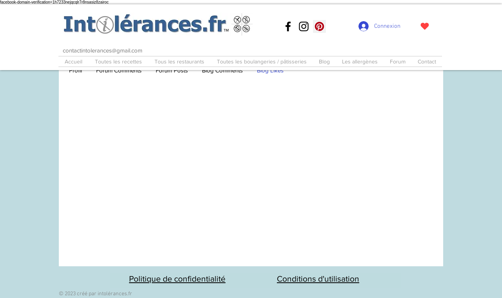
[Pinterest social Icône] (319, 26)
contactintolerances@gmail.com (102, 50)
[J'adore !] (424, 26)
